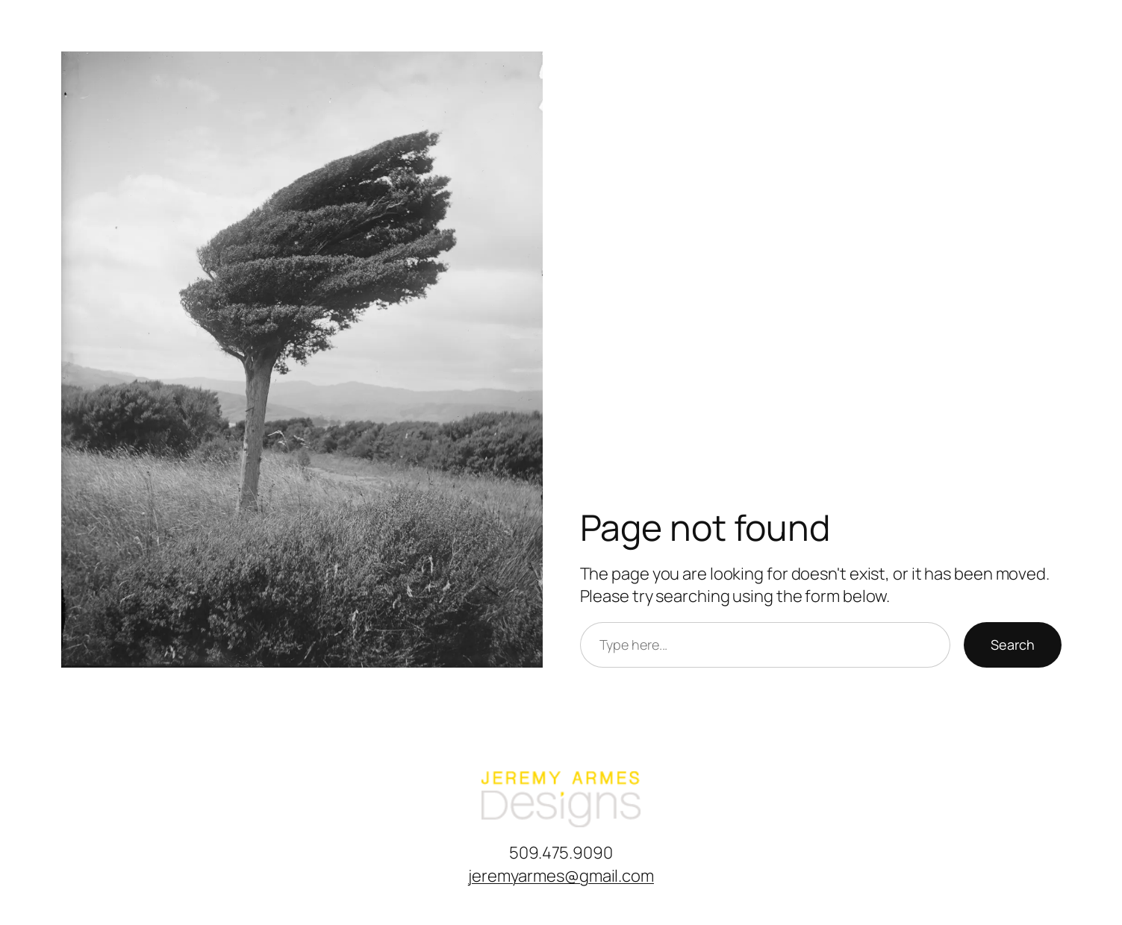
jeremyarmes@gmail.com (561, 876)
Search (1013, 644)
